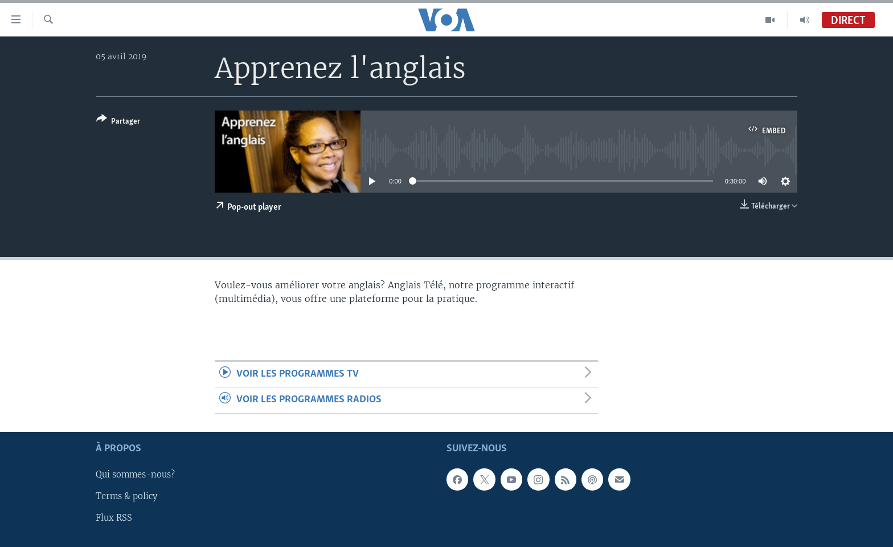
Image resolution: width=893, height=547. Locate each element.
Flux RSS (114, 518)
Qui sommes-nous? (135, 475)
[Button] (118, 122)
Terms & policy (126, 496)
